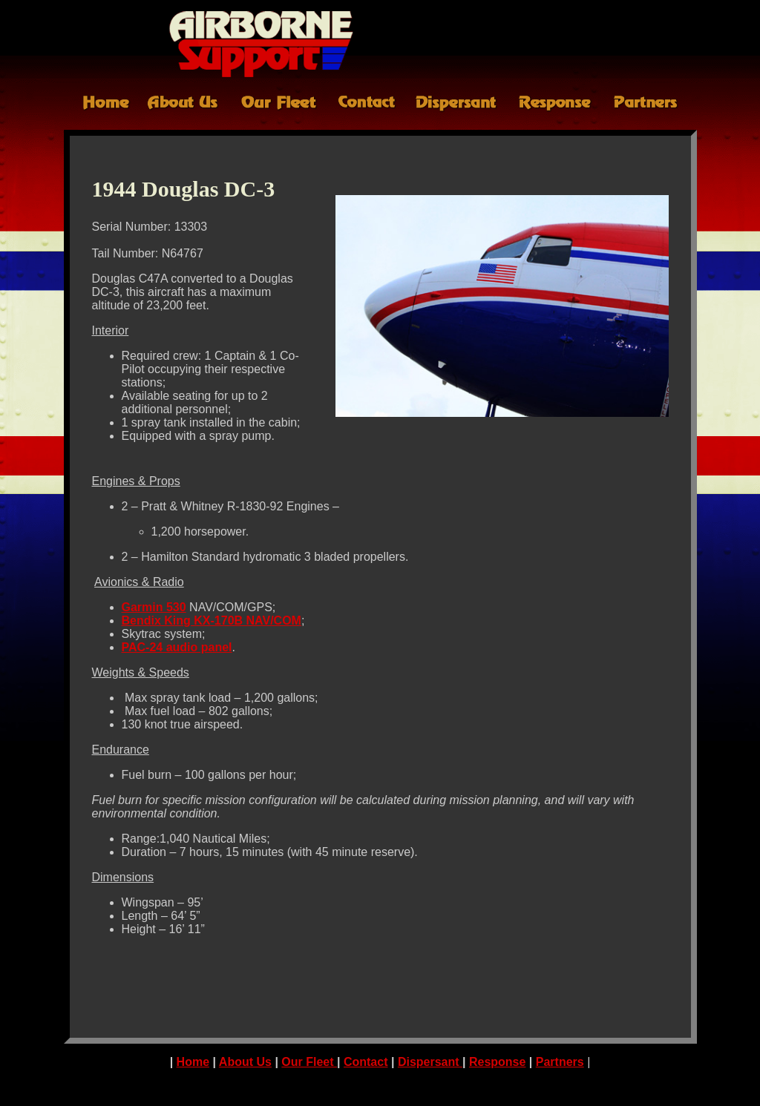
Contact (366, 1062)
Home (193, 1062)
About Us (245, 1062)
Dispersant (430, 1062)
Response (497, 1062)
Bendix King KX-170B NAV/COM (211, 620)
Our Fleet (309, 1062)
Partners (560, 1062)
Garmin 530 (154, 607)
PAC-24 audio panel (177, 647)
